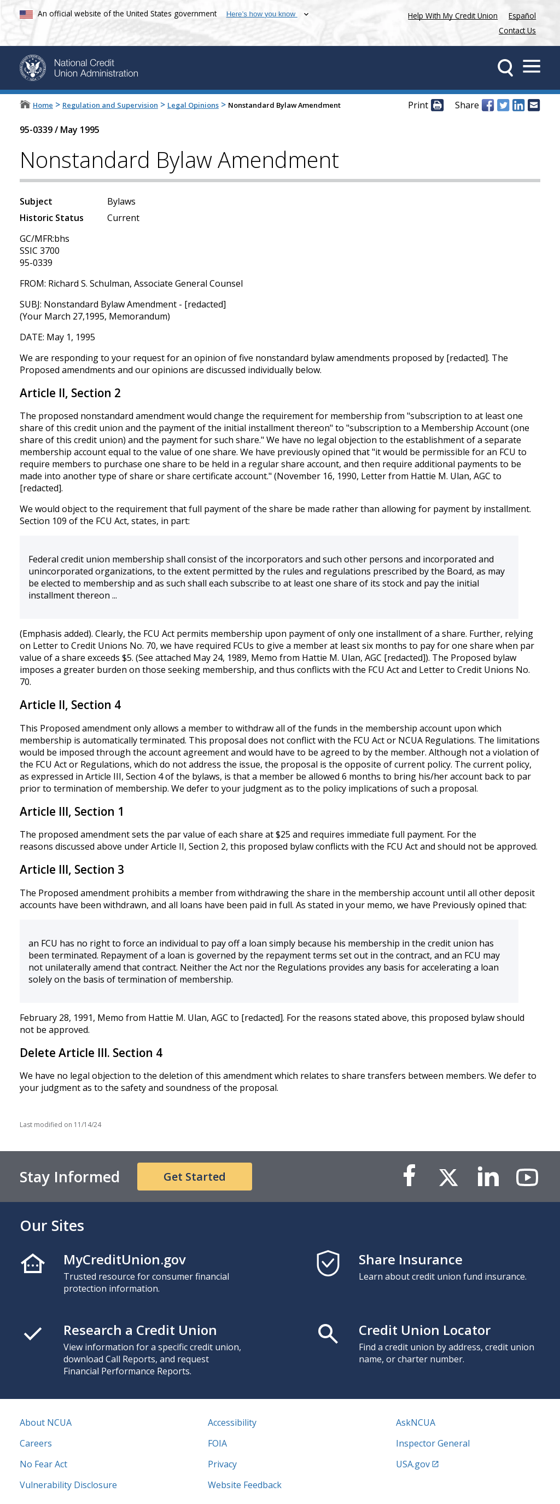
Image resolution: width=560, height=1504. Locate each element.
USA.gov (413, 1464)
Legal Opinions (193, 105)
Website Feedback (245, 1485)
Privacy (222, 1464)
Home (43, 105)
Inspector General (433, 1443)
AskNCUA (415, 1422)
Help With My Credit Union (451, 14)
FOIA (217, 1443)
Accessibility (232, 1422)
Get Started (195, 1176)
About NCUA (46, 1422)
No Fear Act (43, 1464)
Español (522, 15)
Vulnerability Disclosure (68, 1485)
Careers (36, 1443)
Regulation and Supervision (110, 105)
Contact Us (517, 30)
